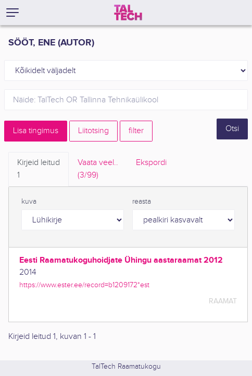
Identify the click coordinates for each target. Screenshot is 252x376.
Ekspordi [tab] (151, 163)
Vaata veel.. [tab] (98, 170)
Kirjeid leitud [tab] (38, 170)
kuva (28, 201)
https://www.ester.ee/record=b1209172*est (84, 284)
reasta (141, 201)
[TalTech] (128, 12)
